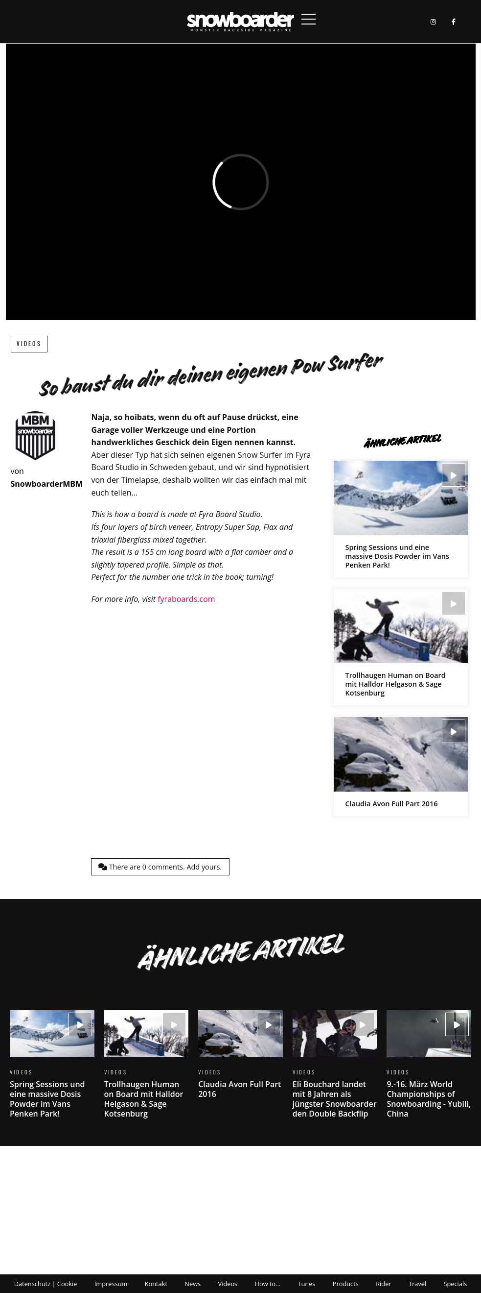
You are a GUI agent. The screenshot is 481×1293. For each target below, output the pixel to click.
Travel (417, 1283)
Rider (383, 1283)
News (192, 1283)
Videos (29, 344)
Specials (455, 1283)
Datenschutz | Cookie (45, 1283)
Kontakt (156, 1283)
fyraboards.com (186, 599)
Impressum (111, 1283)
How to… (268, 1283)
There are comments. (160, 866)
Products (346, 1283)
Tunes (306, 1283)
